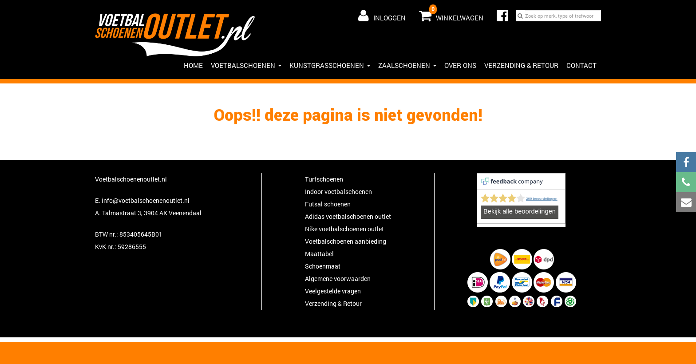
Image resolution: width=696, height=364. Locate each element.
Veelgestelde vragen (333, 291)
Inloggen (382, 15)
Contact (581, 65)
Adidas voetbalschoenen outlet (348, 216)
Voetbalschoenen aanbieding (345, 241)
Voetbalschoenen (246, 65)
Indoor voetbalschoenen (338, 191)
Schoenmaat (322, 266)
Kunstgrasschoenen (329, 65)
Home (193, 65)
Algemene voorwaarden (338, 278)
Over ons (460, 65)
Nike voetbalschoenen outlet (344, 229)
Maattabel (319, 253)
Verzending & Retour (521, 65)
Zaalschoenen (407, 65)
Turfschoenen (324, 179)
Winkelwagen (451, 13)
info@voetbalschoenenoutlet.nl (146, 200)
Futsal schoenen (328, 204)
